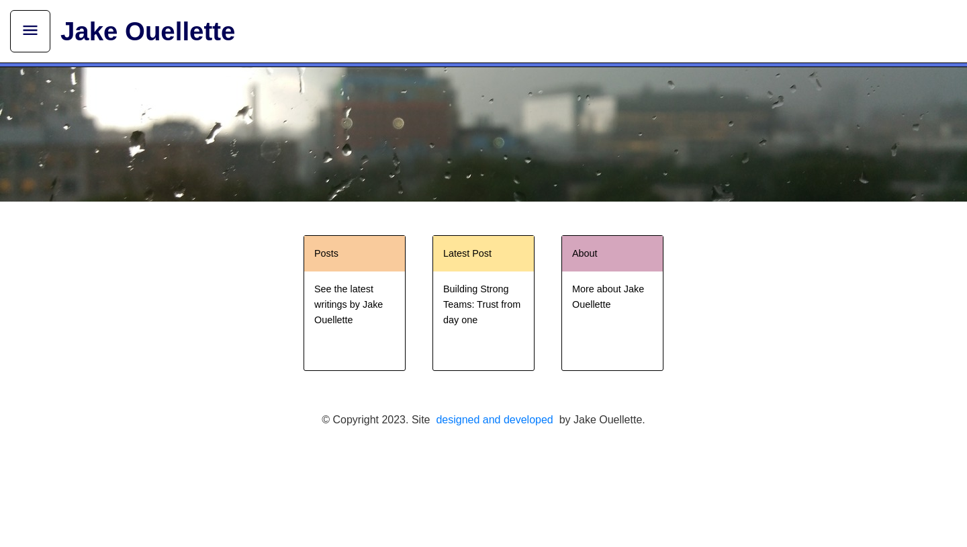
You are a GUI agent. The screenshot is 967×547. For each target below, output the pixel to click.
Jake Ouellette (147, 31)
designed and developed (494, 419)
